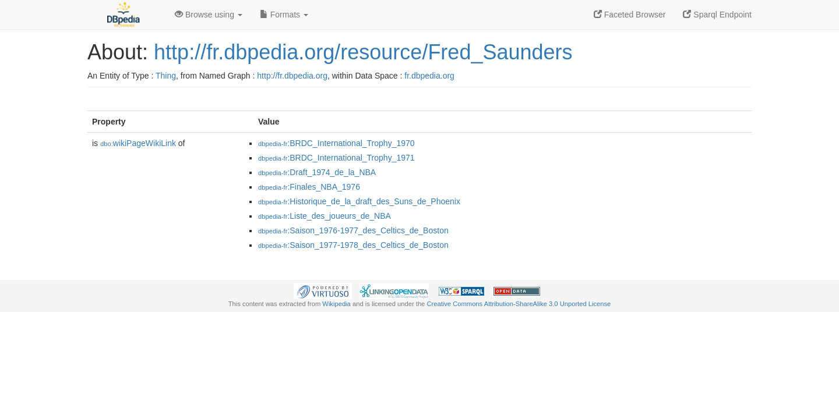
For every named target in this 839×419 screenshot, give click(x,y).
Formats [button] (284, 14)
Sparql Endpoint (717, 14)
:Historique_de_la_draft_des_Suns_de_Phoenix (359, 201)
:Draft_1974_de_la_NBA (317, 172)
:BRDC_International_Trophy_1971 (336, 157)
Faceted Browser (630, 14)
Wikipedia (336, 303)
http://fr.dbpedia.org (292, 75)
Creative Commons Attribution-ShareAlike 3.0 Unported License (518, 303)
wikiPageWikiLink (138, 143)
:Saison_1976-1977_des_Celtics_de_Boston (353, 230)
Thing (166, 75)
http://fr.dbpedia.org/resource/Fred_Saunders (363, 52)
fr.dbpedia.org (429, 75)
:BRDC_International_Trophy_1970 (336, 143)
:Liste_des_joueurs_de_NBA (324, 216)
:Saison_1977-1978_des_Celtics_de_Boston (353, 245)
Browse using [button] (208, 14)
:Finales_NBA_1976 (309, 186)
